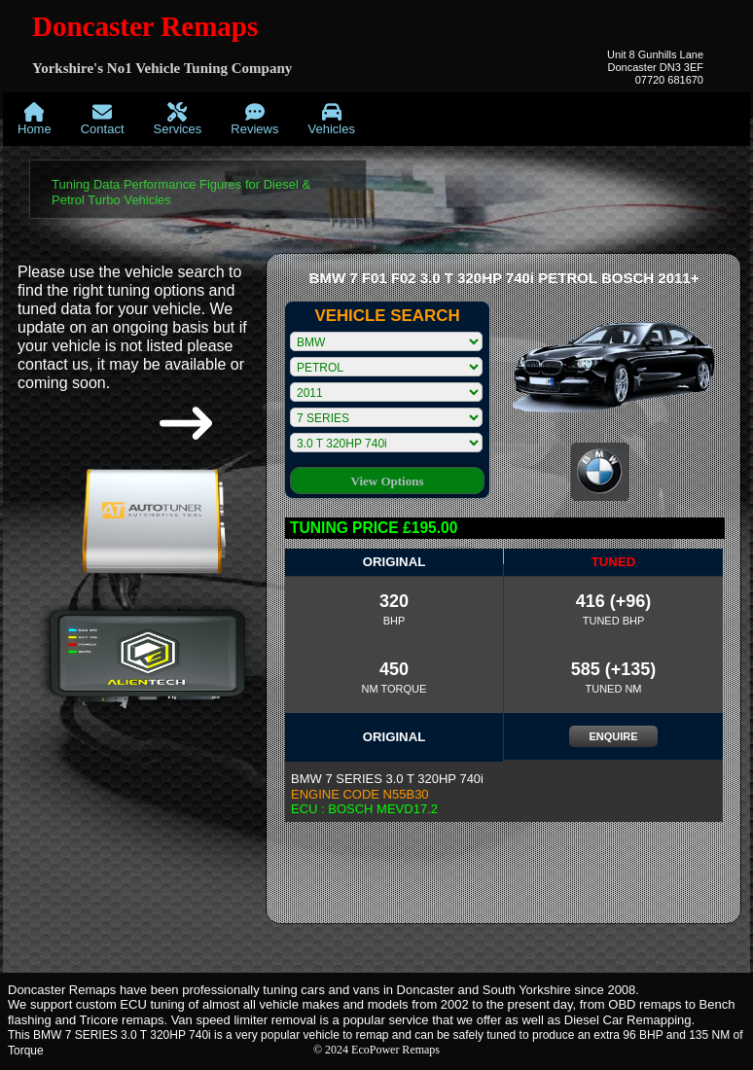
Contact (103, 119)
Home (35, 119)
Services (178, 119)
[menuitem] (34, 119)
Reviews (254, 119)
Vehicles (330, 119)
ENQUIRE (613, 736)
